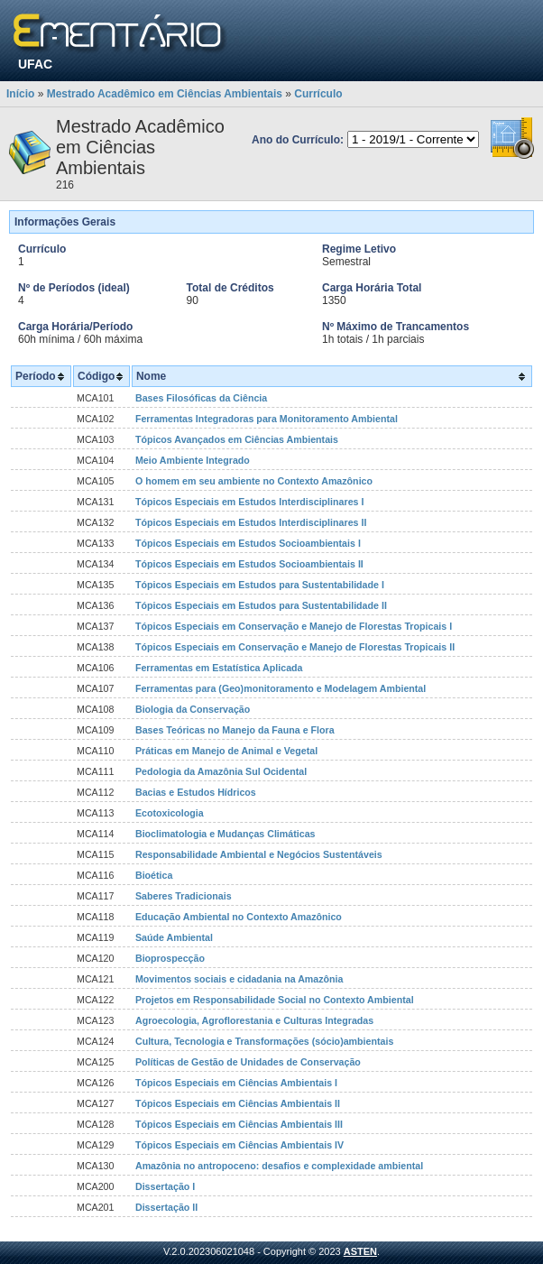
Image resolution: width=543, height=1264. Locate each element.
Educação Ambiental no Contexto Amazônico (238, 916)
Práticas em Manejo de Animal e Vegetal (226, 750)
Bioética (153, 875)
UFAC (35, 64)
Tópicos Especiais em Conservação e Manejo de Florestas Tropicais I (293, 626)
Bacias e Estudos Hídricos (195, 792)
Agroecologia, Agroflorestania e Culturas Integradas (254, 1020)
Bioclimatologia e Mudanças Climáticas (225, 833)
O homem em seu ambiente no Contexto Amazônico (254, 480)
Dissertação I (165, 1186)
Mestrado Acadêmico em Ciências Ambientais (164, 94)
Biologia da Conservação (192, 709)
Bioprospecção (170, 958)
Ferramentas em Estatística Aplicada (219, 667)
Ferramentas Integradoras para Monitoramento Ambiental (266, 418)
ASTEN (360, 1251)
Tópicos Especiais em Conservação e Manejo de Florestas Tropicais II (295, 646)
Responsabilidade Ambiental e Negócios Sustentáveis (258, 854)
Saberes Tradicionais (183, 895)
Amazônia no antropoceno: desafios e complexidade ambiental (279, 1165)
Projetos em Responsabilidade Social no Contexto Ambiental (274, 999)
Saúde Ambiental (174, 937)
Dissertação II (166, 1207)
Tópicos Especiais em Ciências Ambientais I (236, 1082)
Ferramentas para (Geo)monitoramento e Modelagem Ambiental (280, 688)
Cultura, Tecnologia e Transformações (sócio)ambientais (264, 1041)
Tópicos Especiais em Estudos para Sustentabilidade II (261, 605)
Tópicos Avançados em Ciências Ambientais (236, 439)
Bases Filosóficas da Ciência (201, 397)
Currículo (318, 94)
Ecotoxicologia (169, 812)
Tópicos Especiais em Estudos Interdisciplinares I (249, 501)
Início (20, 94)
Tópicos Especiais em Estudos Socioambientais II (249, 563)
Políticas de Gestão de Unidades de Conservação (248, 1061)
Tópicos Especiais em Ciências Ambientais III (239, 1124)
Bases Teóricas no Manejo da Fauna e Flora (235, 729)
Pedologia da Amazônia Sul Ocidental (221, 771)
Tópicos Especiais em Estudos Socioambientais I (248, 543)
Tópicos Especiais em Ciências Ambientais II (237, 1103)
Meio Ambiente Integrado (192, 460)
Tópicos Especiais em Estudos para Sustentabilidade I (259, 584)
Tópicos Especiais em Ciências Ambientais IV (239, 1144)
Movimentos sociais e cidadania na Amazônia (239, 978)
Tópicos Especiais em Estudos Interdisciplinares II (250, 522)
